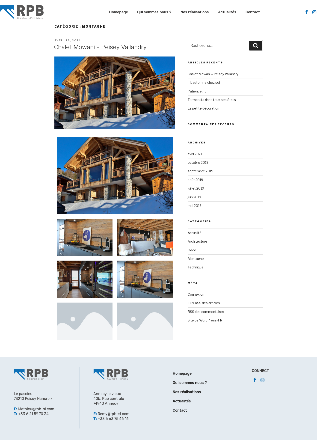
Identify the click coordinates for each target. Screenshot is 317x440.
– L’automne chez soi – (205, 82)
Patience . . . (197, 91)
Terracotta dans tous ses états (212, 100)
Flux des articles (204, 303)
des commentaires (206, 312)
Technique (196, 267)
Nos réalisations (195, 12)
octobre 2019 (198, 162)
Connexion (196, 294)
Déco (192, 250)
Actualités (227, 12)
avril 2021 (195, 154)
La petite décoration (203, 108)
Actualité (194, 233)
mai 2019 (194, 206)
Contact (253, 12)
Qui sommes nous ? (154, 12)
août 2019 (195, 180)
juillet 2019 (196, 188)
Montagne (196, 259)
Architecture (197, 241)
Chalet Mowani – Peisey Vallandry (100, 47)
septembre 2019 (200, 171)
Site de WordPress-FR (205, 320)
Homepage (118, 12)
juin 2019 (194, 197)
